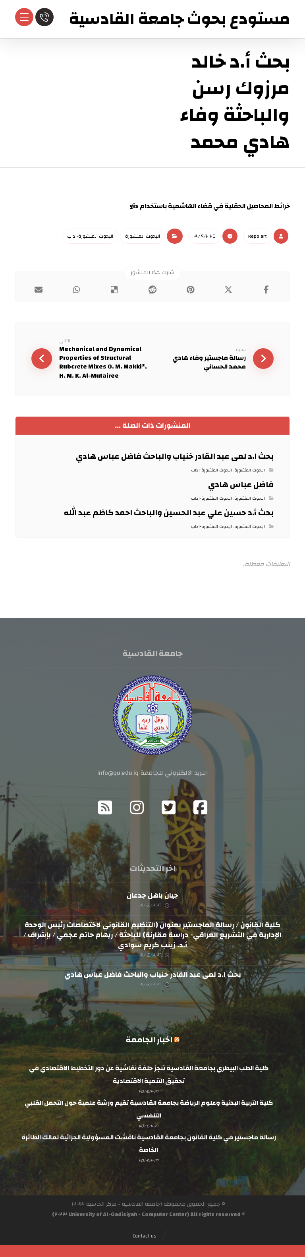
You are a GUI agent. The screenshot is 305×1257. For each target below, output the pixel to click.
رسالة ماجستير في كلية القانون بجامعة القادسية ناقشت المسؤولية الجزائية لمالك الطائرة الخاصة (148, 1141)
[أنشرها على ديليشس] (115, 289)
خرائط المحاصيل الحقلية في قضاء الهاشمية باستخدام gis (209, 206)
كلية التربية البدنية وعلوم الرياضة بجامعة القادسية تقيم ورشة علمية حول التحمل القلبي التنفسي (149, 1107)
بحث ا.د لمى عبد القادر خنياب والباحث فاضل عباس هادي (152, 973)
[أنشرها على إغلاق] (228, 289)
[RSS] (105, 806)
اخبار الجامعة (149, 1038)
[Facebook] (200, 806)
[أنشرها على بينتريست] (191, 289)
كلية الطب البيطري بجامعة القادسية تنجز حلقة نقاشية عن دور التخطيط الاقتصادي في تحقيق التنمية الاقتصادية (148, 1073)
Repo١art (257, 235)
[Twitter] (168, 806)
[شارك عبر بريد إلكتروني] (38, 289)
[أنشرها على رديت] (152, 289)
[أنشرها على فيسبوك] (266, 289)
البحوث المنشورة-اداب (90, 235)
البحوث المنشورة (142, 235)
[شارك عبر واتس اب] (77, 289)
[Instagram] (136, 806)
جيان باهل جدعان (152, 893)
